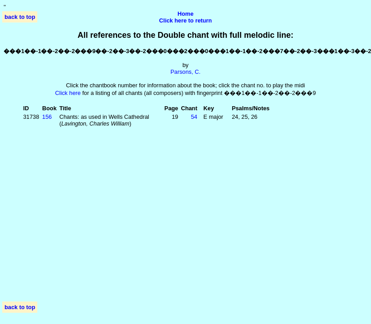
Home (186, 13)
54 (194, 116)
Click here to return (185, 20)
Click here (68, 93)
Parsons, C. (185, 71)
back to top (19, 17)
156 (47, 116)
